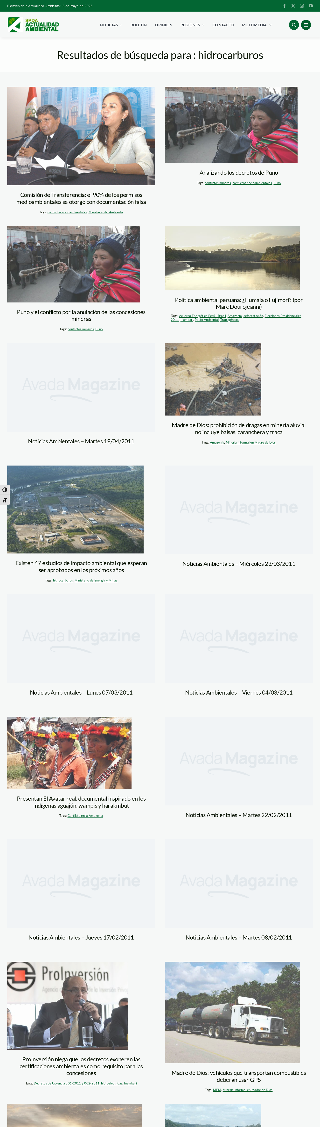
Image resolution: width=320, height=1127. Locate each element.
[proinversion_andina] (67, 1006)
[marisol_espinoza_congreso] (81, 136)
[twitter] (293, 6)
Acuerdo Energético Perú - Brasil (202, 316)
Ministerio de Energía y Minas (96, 580)
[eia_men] (75, 509)
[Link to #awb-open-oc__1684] (306, 25)
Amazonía (235, 316)
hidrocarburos (63, 580)
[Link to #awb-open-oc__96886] (294, 25)
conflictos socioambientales (67, 212)
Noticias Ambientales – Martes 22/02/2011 (239, 814)
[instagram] (302, 6)
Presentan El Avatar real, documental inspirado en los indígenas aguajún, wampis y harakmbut (81, 802)
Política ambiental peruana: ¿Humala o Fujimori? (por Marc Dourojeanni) (239, 303)
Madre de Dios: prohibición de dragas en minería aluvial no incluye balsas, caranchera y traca (239, 428)
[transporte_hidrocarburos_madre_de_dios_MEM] (232, 1012)
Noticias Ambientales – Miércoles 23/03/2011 (238, 563)
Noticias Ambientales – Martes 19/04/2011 (81, 441)
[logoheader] (33, 18)
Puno (277, 183)
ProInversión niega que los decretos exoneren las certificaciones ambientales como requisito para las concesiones (81, 1066)
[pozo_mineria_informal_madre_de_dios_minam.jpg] (213, 379)
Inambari (187, 320)
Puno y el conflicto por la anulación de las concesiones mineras (81, 315)
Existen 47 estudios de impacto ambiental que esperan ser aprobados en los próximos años (81, 566)
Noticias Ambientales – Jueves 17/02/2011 (81, 937)
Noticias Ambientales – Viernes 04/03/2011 (238, 692)
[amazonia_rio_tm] (232, 258)
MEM (217, 1090)
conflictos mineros (218, 183)
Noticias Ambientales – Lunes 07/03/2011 (81, 692)
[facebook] (284, 6)
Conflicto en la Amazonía (85, 816)
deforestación (253, 316)
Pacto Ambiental (207, 320)
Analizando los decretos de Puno (239, 172)
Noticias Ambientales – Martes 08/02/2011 (239, 937)
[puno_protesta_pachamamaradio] (231, 125)
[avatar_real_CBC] (69, 753)
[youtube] (311, 6)
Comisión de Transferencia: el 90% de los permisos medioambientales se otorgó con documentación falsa (81, 198)
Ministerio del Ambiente (106, 212)
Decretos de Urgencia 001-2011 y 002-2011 (67, 1083)
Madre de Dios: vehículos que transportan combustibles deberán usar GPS (239, 1076)
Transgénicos (229, 320)
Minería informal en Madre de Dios (251, 442)
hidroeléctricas (111, 1083)
